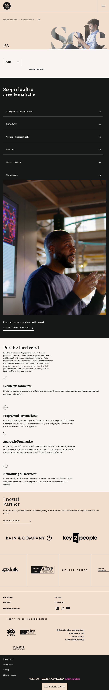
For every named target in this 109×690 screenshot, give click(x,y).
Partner (58, 597)
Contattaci (59, 602)
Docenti (7, 602)
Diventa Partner (17, 521)
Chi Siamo (8, 597)
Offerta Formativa (10, 20)
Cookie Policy (8, 664)
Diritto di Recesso (9, 675)
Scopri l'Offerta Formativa (18, 327)
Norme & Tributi (27, 20)
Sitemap (6, 670)
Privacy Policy (8, 659)
